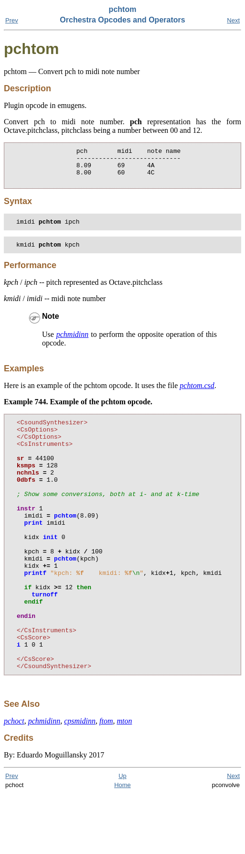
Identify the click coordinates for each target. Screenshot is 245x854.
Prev (11, 20)
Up (122, 836)
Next (233, 20)
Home (122, 845)
